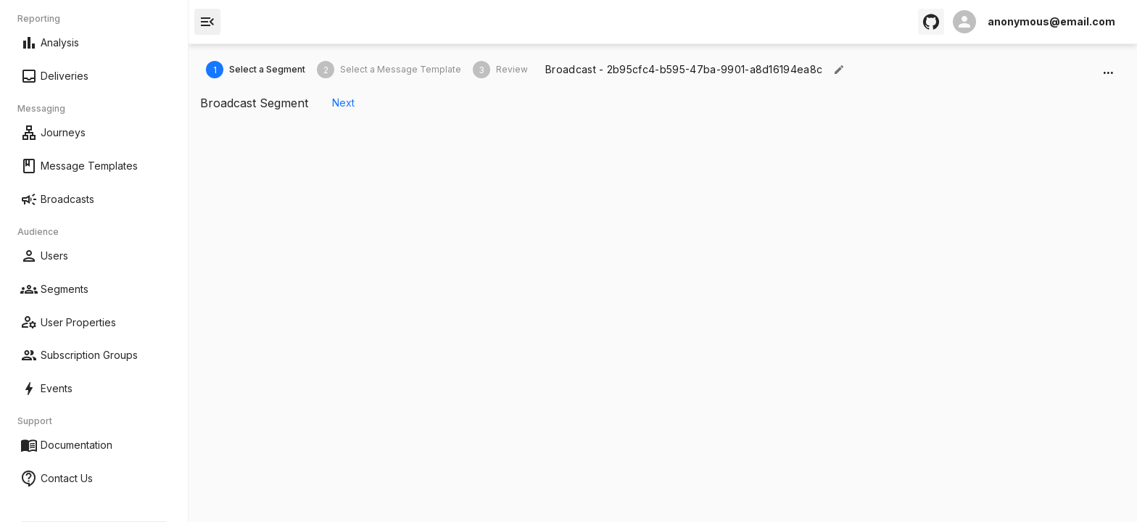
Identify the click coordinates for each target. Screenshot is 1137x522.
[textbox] (683, 69)
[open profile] (1034, 22)
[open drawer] (207, 22)
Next (343, 103)
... (1108, 69)
